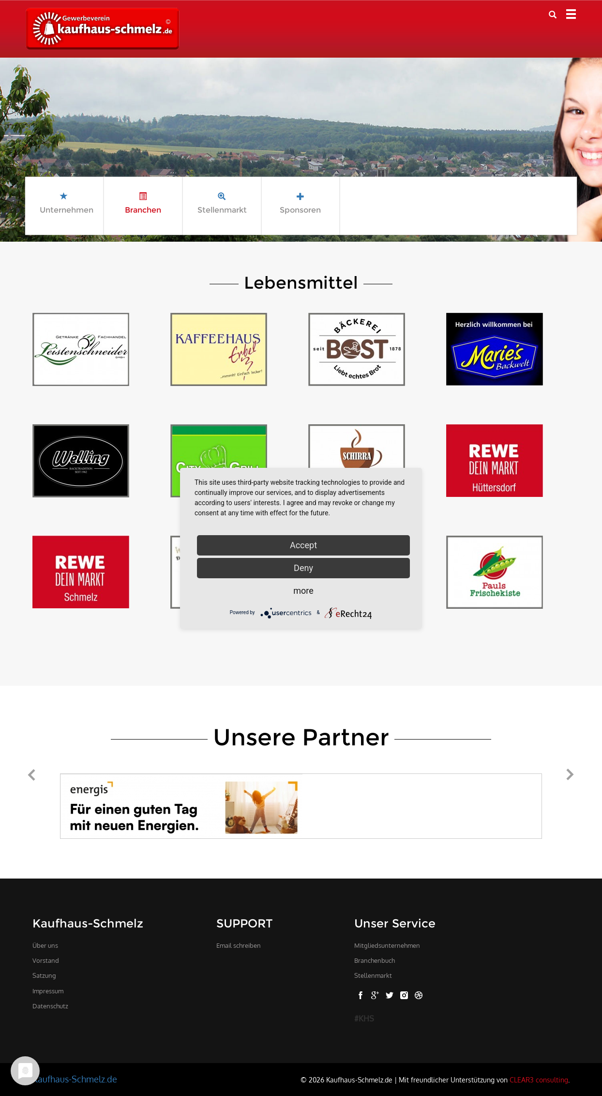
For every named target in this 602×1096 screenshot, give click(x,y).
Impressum (47, 991)
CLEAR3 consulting (539, 1079)
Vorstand (45, 960)
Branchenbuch (374, 960)
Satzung (44, 975)
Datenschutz (50, 1006)
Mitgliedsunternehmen (387, 945)
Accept (303, 545)
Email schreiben (238, 945)
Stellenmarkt (373, 975)
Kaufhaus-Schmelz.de (74, 1079)
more (303, 591)
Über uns (45, 945)
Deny (303, 568)
